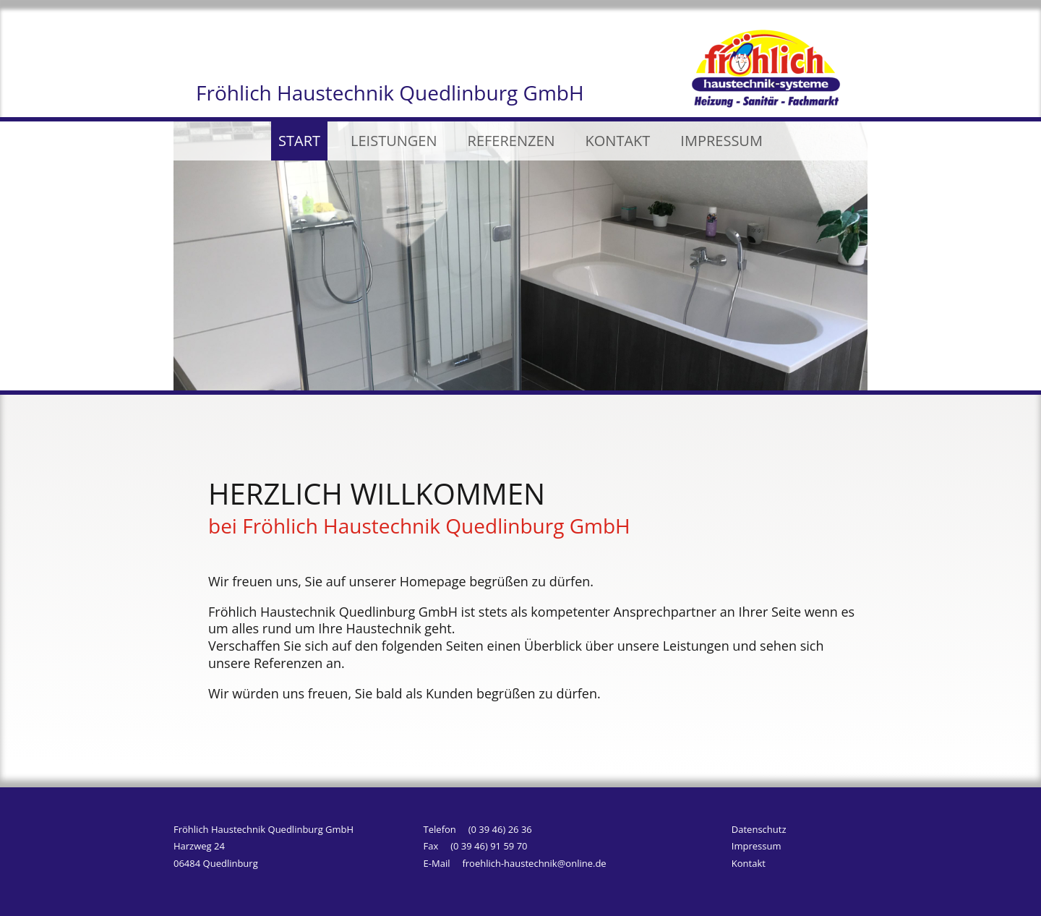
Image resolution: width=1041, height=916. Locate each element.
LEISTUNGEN (394, 140)
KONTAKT (618, 140)
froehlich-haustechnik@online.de (534, 863)
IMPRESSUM (721, 140)
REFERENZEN (511, 140)
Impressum (756, 848)
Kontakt (749, 865)
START (299, 140)
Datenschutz (759, 831)
